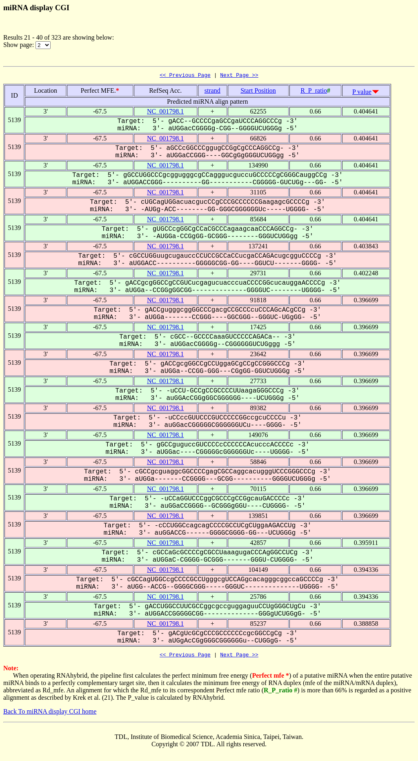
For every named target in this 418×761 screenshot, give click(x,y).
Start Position (258, 91)
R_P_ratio (313, 91)
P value (361, 92)
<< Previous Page (185, 76)
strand (212, 91)
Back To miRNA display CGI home (49, 713)
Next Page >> (239, 76)
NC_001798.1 (165, 112)
